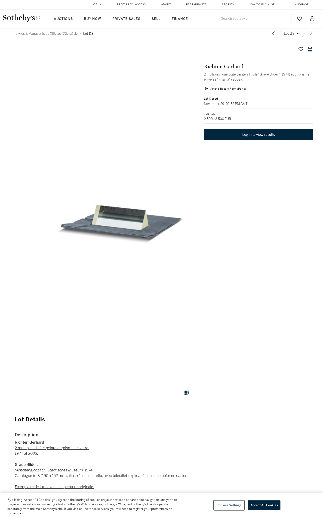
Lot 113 (88, 34)
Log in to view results (258, 135)
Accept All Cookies (264, 505)
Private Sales (126, 19)
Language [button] (301, 4)
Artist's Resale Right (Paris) (228, 89)
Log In (97, 4)
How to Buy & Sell (263, 4)
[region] (161, 505)
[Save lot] (301, 49)
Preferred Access (131, 4)
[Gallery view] (187, 393)
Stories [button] (228, 4)
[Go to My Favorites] (299, 18)
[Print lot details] (310, 49)
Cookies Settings (228, 505)
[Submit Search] (286, 18)
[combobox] (254, 18)
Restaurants (196, 4)
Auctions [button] (63, 19)
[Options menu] (292, 33)
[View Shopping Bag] (312, 18)
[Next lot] (311, 33)
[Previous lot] (273, 33)
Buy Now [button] (92, 19)
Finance (180, 19)
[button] (122, 214)
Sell (156, 19)
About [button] (166, 4)
